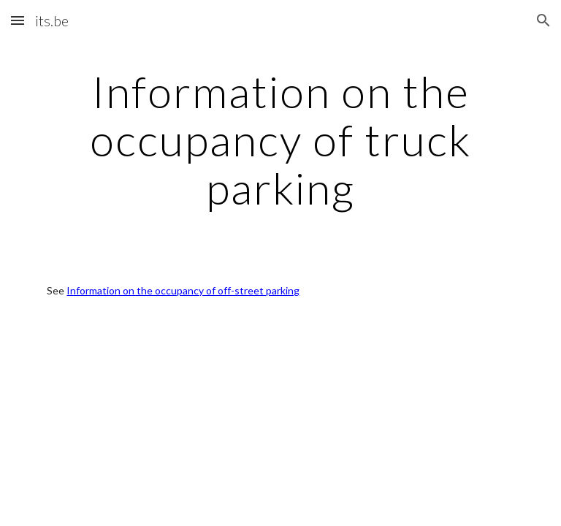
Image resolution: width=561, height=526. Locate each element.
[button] (17, 20)
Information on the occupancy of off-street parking (182, 290)
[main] (280, 139)
